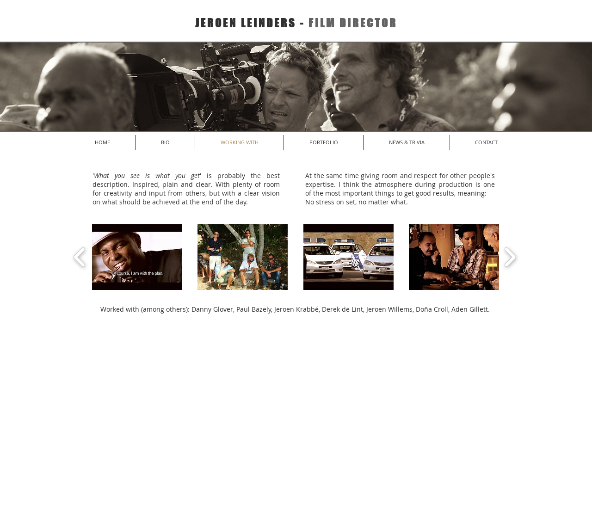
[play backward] (79, 257)
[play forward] (510, 257)
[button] (137, 257)
